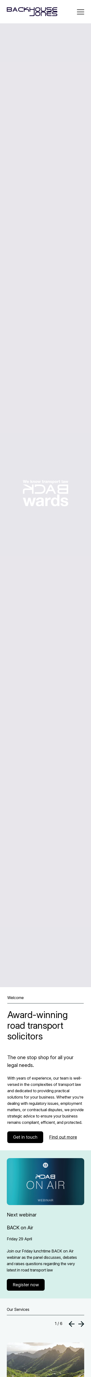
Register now (26, 1284)
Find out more (63, 1137)
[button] (71, 1324)
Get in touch (25, 1137)
